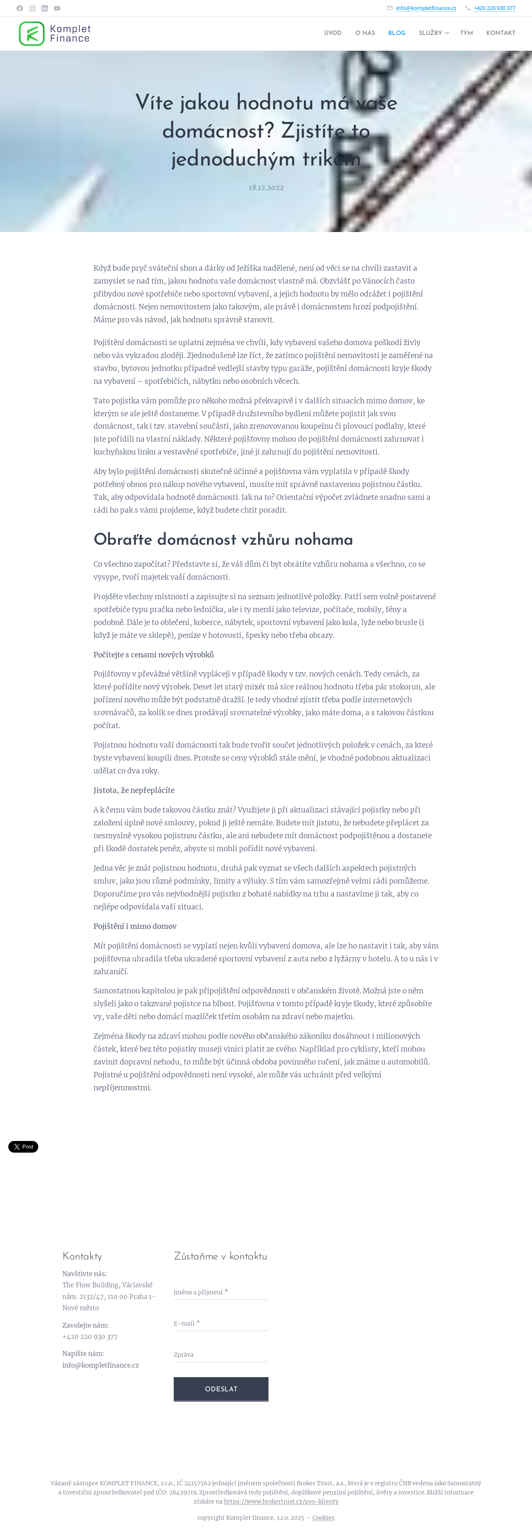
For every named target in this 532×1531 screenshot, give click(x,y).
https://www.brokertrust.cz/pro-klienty (281, 1501)
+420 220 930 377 (494, 8)
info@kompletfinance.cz (426, 8)
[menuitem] (321, 33)
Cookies (324, 1517)
